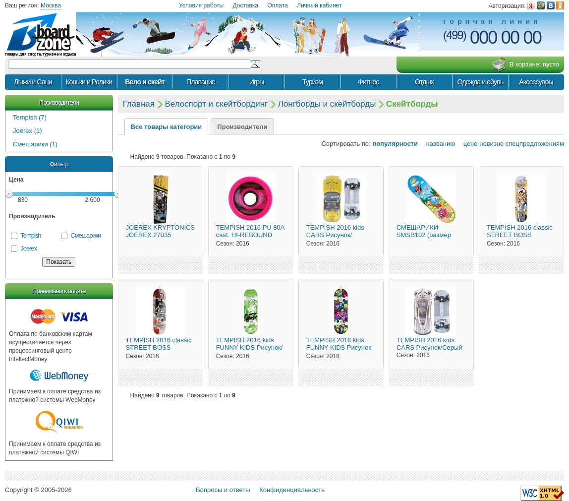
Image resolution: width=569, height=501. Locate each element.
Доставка (246, 5)
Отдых (424, 82)
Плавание (200, 82)
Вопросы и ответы (223, 490)
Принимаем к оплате (58, 291)
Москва (51, 5)
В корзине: (525, 65)
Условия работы (201, 5)
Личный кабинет (319, 5)
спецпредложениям (535, 143)
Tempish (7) (30, 117)
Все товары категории (166, 126)
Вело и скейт (145, 82)
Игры (256, 82)
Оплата (277, 5)
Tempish (30, 235)
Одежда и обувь (480, 82)
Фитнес (368, 82)
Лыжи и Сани (33, 82)
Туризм (312, 82)
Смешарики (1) (35, 144)
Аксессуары (536, 82)
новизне (491, 143)
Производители (59, 102)
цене (467, 143)
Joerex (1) (27, 130)
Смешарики (85, 235)
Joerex (28, 248)
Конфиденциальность (292, 490)
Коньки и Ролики (88, 82)
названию (437, 143)
